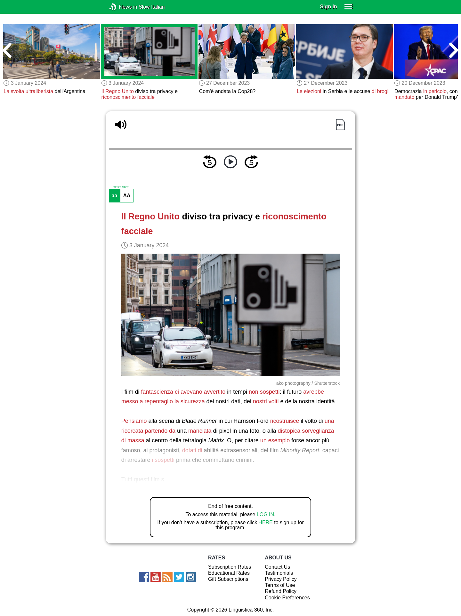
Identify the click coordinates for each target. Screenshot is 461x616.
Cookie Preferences (287, 597)
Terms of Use (280, 585)
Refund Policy (280, 591)
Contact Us (277, 567)
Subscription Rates (229, 567)
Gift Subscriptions (228, 579)
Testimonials (279, 573)
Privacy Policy (281, 579)
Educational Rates (229, 573)
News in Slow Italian (122, 7)
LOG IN (265, 514)
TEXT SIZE (121, 187)
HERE (265, 522)
